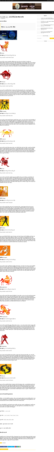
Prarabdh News (3, 18)
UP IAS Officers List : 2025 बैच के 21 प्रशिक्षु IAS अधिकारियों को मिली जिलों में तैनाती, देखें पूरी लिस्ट (47, 22)
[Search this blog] (43, 38)
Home (0, 0)
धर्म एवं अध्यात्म (3, 15)
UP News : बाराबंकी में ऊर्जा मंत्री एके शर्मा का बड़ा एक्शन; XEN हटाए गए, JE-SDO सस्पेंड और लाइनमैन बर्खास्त (47, 25)
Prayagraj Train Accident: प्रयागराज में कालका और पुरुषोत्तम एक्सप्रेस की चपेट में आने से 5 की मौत (46, 32)
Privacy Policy (8, 0)
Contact (5, 0)
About (3, 0)
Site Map (12, 0)
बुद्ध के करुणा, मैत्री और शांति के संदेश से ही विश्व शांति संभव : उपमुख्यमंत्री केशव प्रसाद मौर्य (47, 28)
